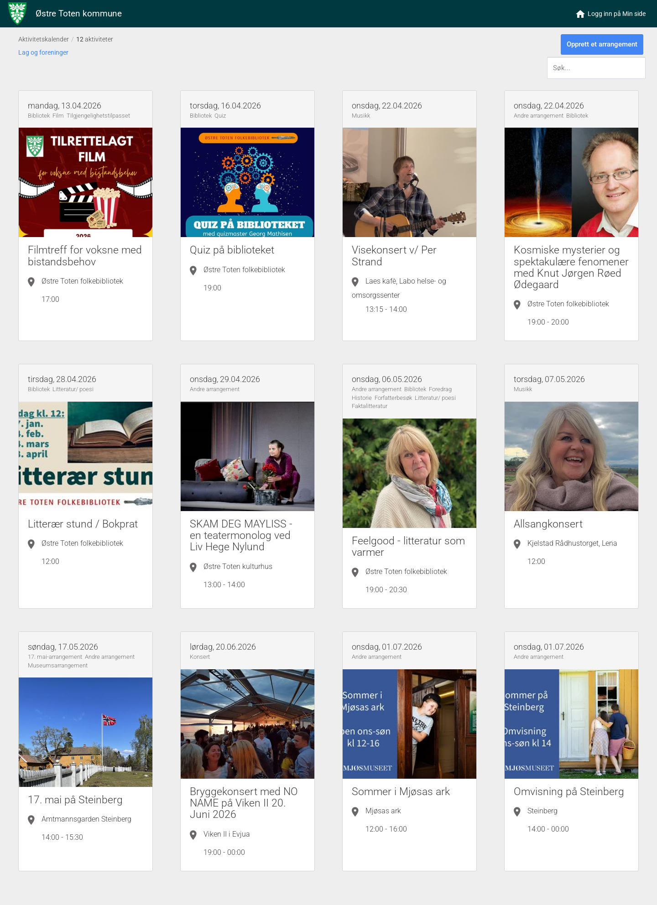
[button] (611, 13)
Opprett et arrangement (602, 44)
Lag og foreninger (43, 52)
